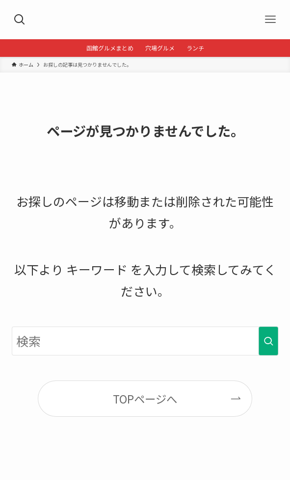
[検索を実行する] (268, 341)
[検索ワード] (145, 341)
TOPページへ (145, 398)
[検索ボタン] (19, 19)
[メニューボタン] (270, 19)
